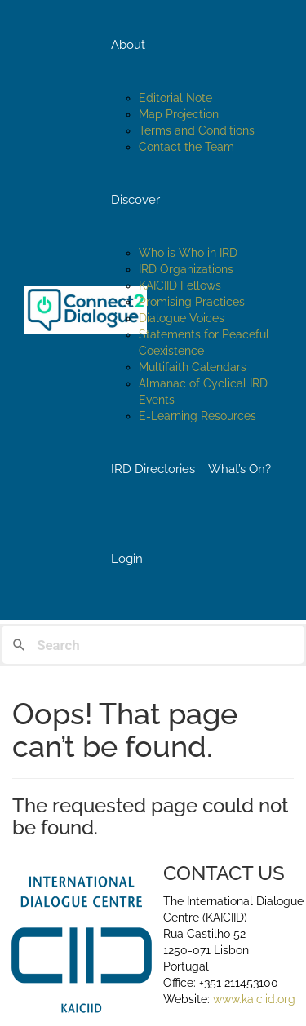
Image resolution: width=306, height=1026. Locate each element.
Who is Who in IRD (188, 252)
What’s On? (239, 469)
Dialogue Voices (181, 318)
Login (127, 558)
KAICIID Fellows (180, 285)
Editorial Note (175, 97)
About (128, 45)
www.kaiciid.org (252, 999)
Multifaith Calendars (192, 367)
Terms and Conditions (197, 130)
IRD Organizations (186, 269)
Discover (135, 199)
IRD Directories (153, 469)
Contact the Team (186, 146)
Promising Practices (192, 301)
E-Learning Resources (197, 415)
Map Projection (179, 114)
